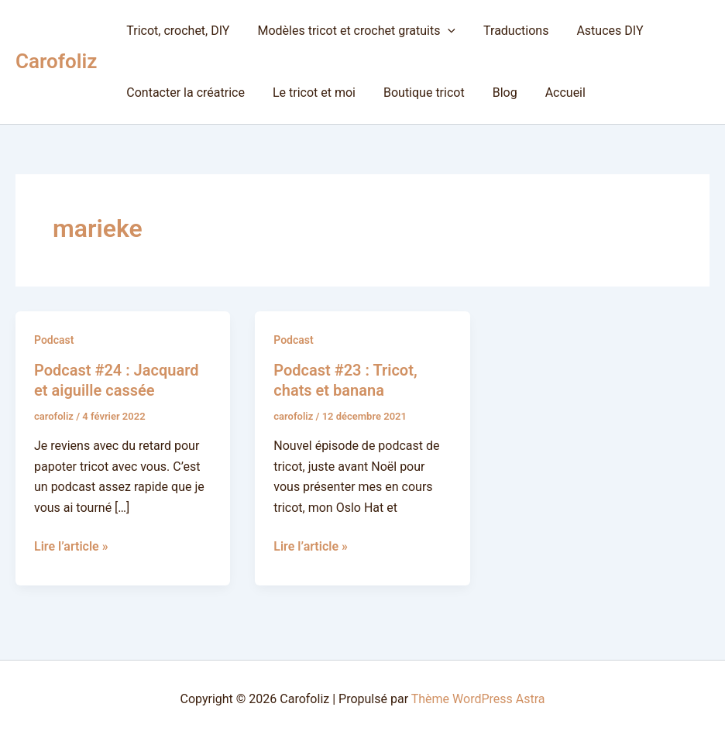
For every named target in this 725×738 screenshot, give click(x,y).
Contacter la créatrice (184, 92)
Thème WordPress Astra (478, 699)
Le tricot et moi (309, 92)
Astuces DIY (598, 30)
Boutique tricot (416, 92)
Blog (494, 92)
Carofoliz (56, 61)
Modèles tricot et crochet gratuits (352, 31)
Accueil (551, 92)
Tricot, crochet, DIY (176, 30)
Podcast (54, 340)
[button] (443, 31)
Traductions (508, 30)
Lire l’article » (71, 545)
